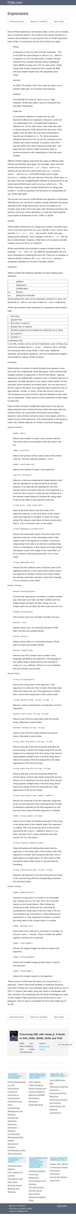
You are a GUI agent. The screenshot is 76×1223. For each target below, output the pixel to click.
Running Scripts (15, 1181)
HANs (31, 1196)
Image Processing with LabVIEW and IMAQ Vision (37, 1071)
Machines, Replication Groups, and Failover (59, 1096)
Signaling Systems (37, 1167)
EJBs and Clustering (59, 1083)
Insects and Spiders (59, 1173)
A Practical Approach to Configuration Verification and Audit (15, 1094)
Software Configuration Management (14, 1071)
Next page (59, 21)
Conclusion (55, 1167)
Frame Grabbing (36, 1081)
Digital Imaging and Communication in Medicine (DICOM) (37, 1088)
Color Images (35, 1078)
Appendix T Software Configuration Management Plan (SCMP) (15, 1130)
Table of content (38, 21)
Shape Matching (36, 1101)
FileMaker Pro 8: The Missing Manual (15, 1155)
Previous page (17, 21)
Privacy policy (62, 1202)
